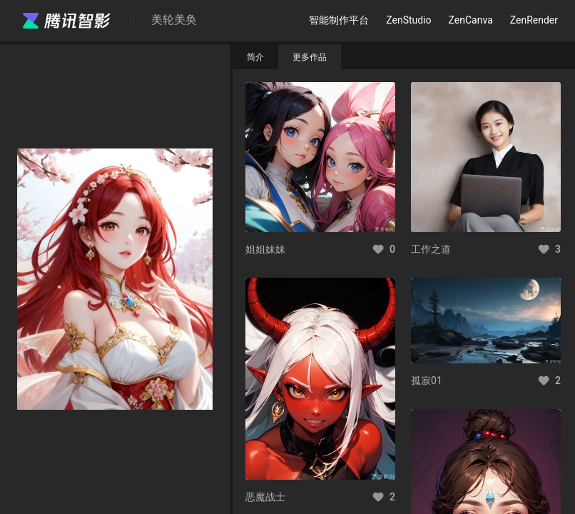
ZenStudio (408, 20)
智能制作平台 (339, 20)
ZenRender (534, 20)
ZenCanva (471, 20)
